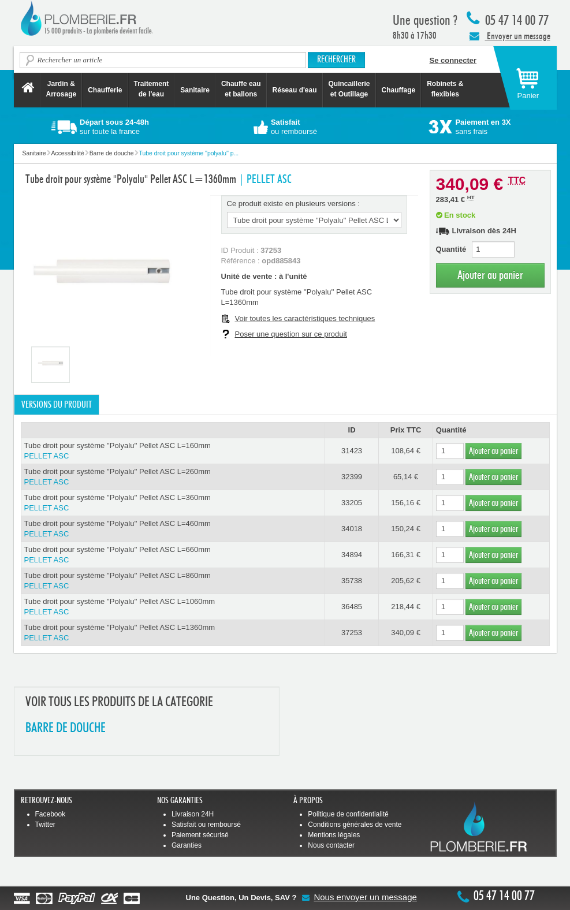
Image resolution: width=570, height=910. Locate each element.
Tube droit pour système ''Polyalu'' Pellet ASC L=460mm (173, 529)
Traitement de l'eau (151, 89)
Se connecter (453, 60)
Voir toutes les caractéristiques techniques (305, 318)
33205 (351, 502)
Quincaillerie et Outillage (349, 89)
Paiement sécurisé (200, 835)
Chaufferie (105, 90)
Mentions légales (334, 835)
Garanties (187, 845)
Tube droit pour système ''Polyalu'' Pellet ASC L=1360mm (173, 633)
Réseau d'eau (295, 90)
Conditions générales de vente (354, 825)
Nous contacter (331, 845)
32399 (351, 476)
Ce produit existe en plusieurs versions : (293, 203)
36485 (351, 606)
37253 (351, 632)
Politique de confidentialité (348, 814)
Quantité (451, 249)
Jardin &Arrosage (61, 89)
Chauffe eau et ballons (241, 89)
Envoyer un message (510, 36)
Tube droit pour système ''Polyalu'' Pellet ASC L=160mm (173, 451)
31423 (351, 450)
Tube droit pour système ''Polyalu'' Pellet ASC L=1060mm (173, 607)
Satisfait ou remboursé (206, 825)
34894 (351, 554)
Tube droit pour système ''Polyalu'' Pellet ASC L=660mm (173, 555)
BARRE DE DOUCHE (65, 728)
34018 (351, 528)
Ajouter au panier (490, 275)
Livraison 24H (193, 814)
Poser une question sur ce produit (291, 334)
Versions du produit (56, 404)
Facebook (50, 814)
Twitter (45, 825)
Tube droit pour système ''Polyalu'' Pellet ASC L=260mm (173, 477)
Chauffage (399, 90)
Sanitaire (195, 90)
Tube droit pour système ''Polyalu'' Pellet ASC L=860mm (173, 581)
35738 (351, 580)
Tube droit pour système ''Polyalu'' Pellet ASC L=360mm (173, 503)
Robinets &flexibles (445, 89)
